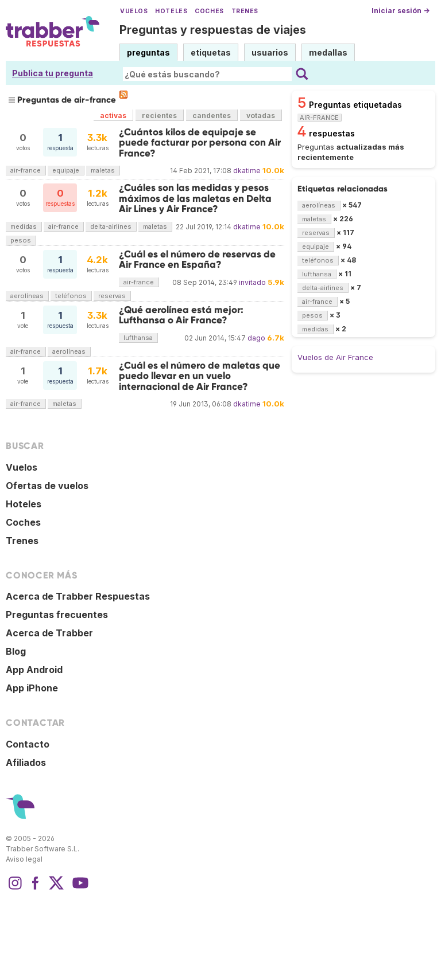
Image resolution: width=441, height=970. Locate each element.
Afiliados (26, 762)
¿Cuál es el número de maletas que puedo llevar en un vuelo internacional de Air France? (199, 376)
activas (113, 115)
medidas (23, 226)
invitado (252, 282)
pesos (20, 240)
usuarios (270, 52)
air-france (25, 170)
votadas (260, 115)
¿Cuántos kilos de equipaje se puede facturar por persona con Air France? (200, 142)
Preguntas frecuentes (57, 614)
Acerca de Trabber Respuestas (78, 596)
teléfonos (71, 296)
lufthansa (138, 338)
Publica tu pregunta (52, 73)
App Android (34, 669)
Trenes (244, 11)
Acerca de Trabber (49, 633)
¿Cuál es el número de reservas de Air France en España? (197, 259)
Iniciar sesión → (401, 10)
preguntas (148, 52)
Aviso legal (24, 859)
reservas (112, 296)
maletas (103, 170)
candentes (211, 115)
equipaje (65, 170)
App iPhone (32, 688)
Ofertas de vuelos (47, 485)
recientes (159, 115)
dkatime (247, 170)
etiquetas (211, 52)
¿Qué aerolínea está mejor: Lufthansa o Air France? (181, 315)
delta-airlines (110, 226)
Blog (16, 651)
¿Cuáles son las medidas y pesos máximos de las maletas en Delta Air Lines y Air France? (195, 198)
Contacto (27, 744)
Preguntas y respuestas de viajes (212, 30)
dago (256, 338)
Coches (209, 11)
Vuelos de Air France (335, 357)
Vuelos (134, 11)
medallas (328, 52)
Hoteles (171, 11)
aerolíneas (27, 296)
